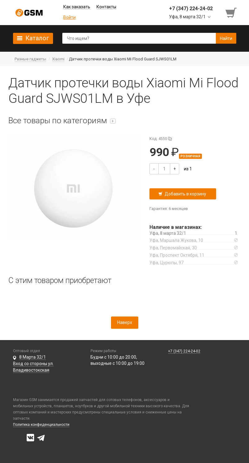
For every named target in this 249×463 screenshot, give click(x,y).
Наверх (124, 322)
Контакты (106, 6)
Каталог (37, 38)
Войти (69, 17)
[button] (74, 187)
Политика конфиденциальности (41, 424)
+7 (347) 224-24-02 (184, 351)
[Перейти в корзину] (231, 12)
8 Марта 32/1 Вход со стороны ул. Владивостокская (33, 364)
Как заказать (76, 6)
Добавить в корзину (185, 193)
